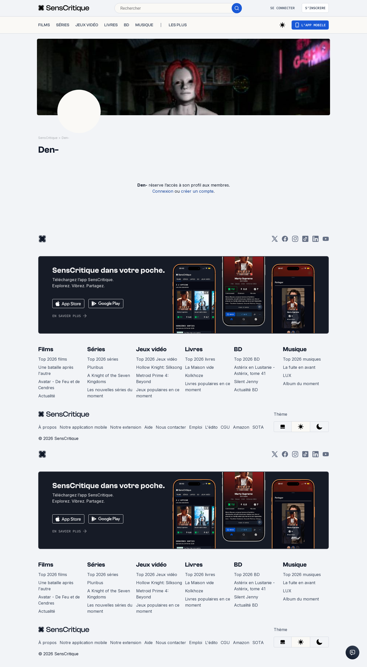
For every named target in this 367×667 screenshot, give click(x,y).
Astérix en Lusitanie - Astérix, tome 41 (254, 370)
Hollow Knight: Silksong (159, 367)
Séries (96, 349)
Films (45, 349)
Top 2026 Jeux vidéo (156, 359)
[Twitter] (275, 240)
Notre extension (125, 427)
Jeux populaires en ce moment (157, 392)
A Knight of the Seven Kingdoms (108, 378)
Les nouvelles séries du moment (109, 392)
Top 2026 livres (200, 359)
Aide (148, 427)
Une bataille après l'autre (55, 370)
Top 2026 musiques (302, 359)
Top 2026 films (52, 359)
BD (238, 349)
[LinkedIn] (315, 240)
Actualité (46, 395)
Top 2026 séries (102, 359)
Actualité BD (246, 389)
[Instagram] (295, 240)
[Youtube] (326, 240)
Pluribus (95, 367)
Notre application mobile (83, 427)
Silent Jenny (246, 381)
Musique (295, 349)
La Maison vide (199, 367)
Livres (194, 349)
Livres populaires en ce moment (207, 386)
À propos (47, 427)
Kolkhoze (194, 375)
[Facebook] (285, 240)
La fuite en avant (299, 367)
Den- (65, 138)
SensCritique (48, 138)
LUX (287, 375)
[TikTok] (305, 240)
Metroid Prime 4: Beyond (152, 378)
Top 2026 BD (247, 359)
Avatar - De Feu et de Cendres (59, 384)
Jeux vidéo (151, 349)
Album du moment (301, 383)
